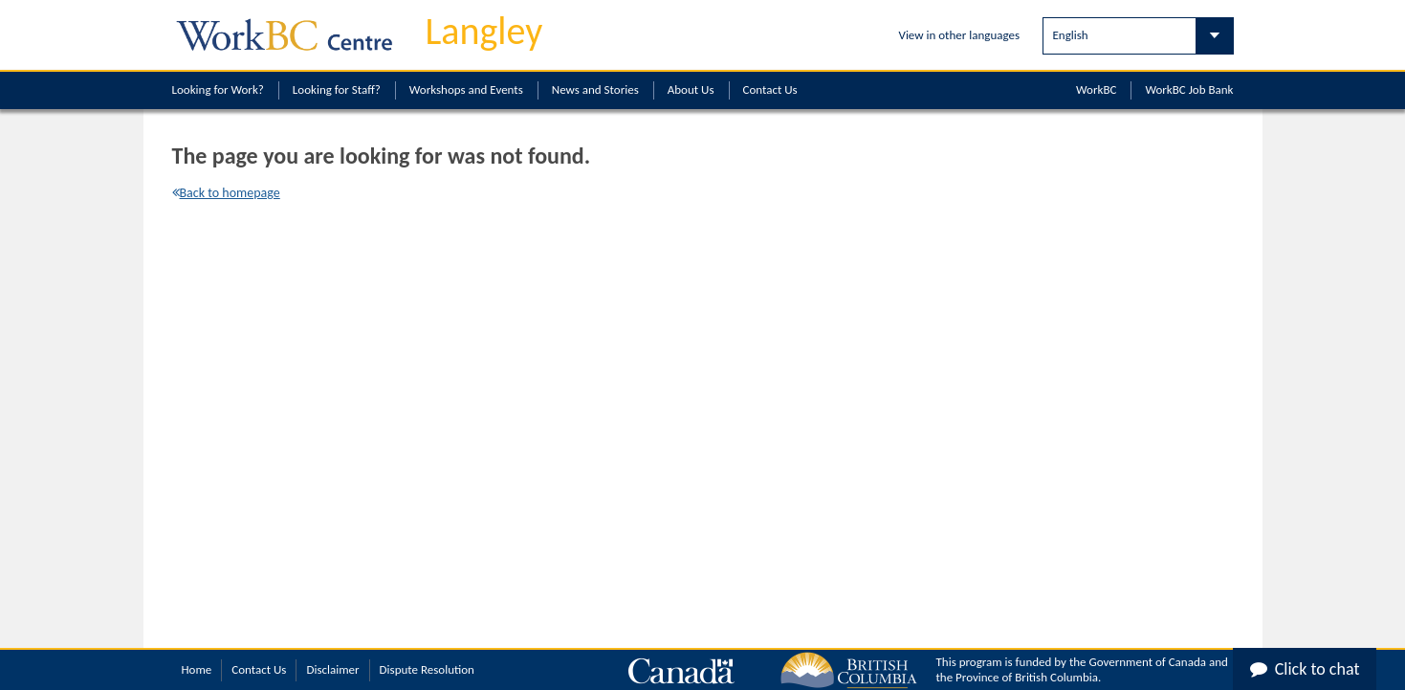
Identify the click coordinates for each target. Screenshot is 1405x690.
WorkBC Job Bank (1189, 89)
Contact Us (770, 89)
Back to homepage (226, 193)
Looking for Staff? (337, 89)
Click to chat (1305, 668)
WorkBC (1096, 89)
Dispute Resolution (427, 669)
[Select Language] (1138, 36)
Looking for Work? (218, 89)
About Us (691, 89)
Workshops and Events (466, 89)
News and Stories (595, 89)
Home (197, 669)
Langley (484, 31)
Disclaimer (332, 669)
